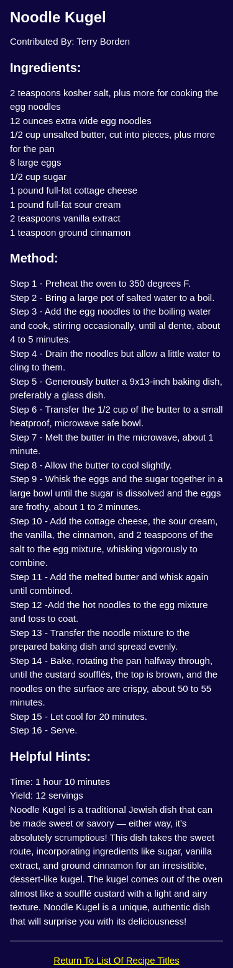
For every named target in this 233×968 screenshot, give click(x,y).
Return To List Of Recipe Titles (116, 960)
